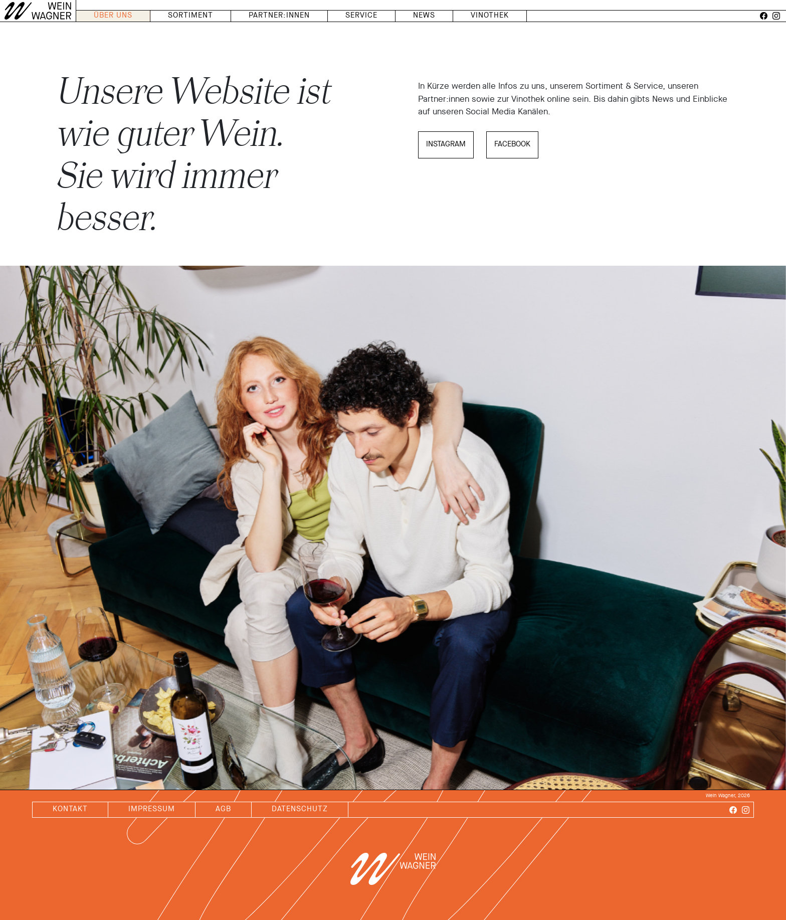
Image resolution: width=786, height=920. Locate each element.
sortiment (190, 16)
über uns (113, 16)
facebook (512, 144)
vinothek (490, 16)
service (361, 16)
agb (223, 809)
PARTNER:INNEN (279, 16)
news (424, 16)
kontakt (70, 809)
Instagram (446, 144)
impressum (151, 809)
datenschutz (300, 809)
